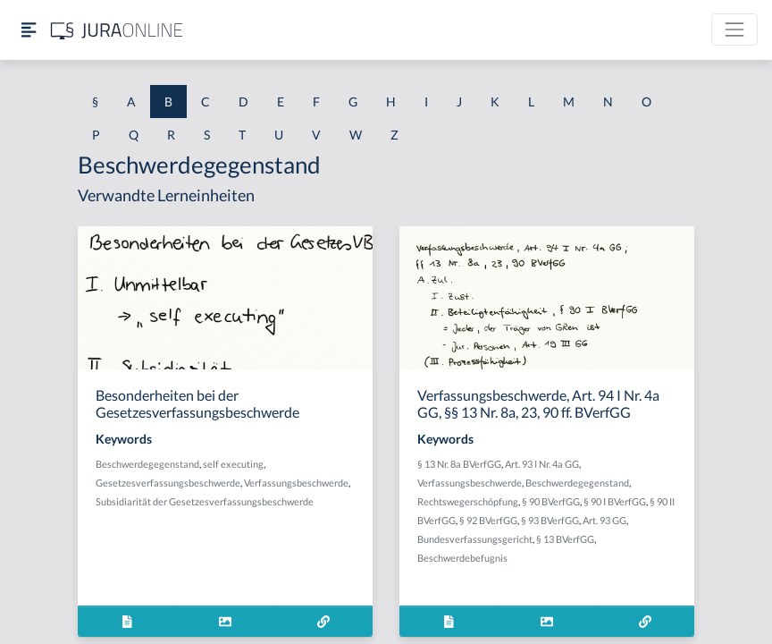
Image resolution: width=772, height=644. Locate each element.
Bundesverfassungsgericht (475, 539)
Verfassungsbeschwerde (296, 482)
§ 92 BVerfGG (488, 520)
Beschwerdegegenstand (147, 464)
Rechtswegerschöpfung (467, 501)
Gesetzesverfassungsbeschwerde (168, 482)
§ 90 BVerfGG (551, 501)
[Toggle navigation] (734, 29)
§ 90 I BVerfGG (614, 501)
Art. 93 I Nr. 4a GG (542, 464)
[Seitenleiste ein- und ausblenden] (28, 30)
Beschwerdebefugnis (462, 558)
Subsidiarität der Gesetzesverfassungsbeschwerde (205, 501)
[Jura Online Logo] (117, 30)
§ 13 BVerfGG (565, 539)
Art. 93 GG (604, 520)
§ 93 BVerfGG (550, 520)
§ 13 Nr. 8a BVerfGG (459, 464)
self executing (233, 464)
